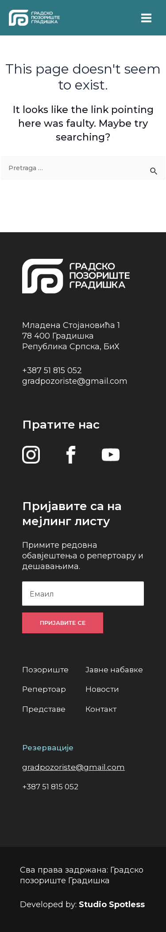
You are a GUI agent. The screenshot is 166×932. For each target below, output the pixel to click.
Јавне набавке (114, 669)
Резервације (47, 747)
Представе (44, 709)
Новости (102, 689)
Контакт (100, 709)
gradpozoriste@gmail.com (74, 381)
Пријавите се (62, 622)
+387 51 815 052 (52, 370)
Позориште (45, 669)
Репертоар (44, 689)
